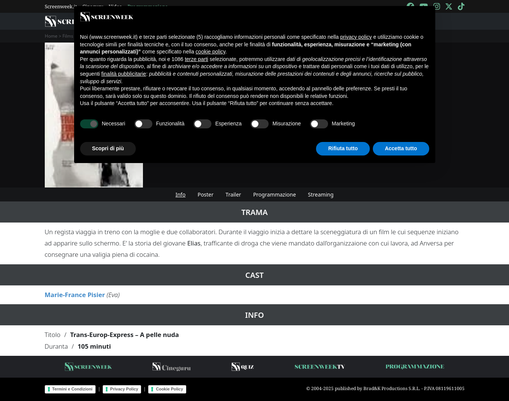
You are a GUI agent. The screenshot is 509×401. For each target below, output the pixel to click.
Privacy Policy (124, 389)
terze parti (196, 59)
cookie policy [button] (210, 52)
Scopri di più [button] (108, 148)
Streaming (321, 194)
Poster (205, 194)
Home (51, 36)
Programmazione (274, 194)
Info (180, 194)
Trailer (233, 194)
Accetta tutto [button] (401, 148)
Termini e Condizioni (72, 389)
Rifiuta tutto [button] (343, 148)
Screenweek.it (61, 6)
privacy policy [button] (356, 37)
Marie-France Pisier (75, 294)
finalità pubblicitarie (123, 74)
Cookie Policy (169, 389)
